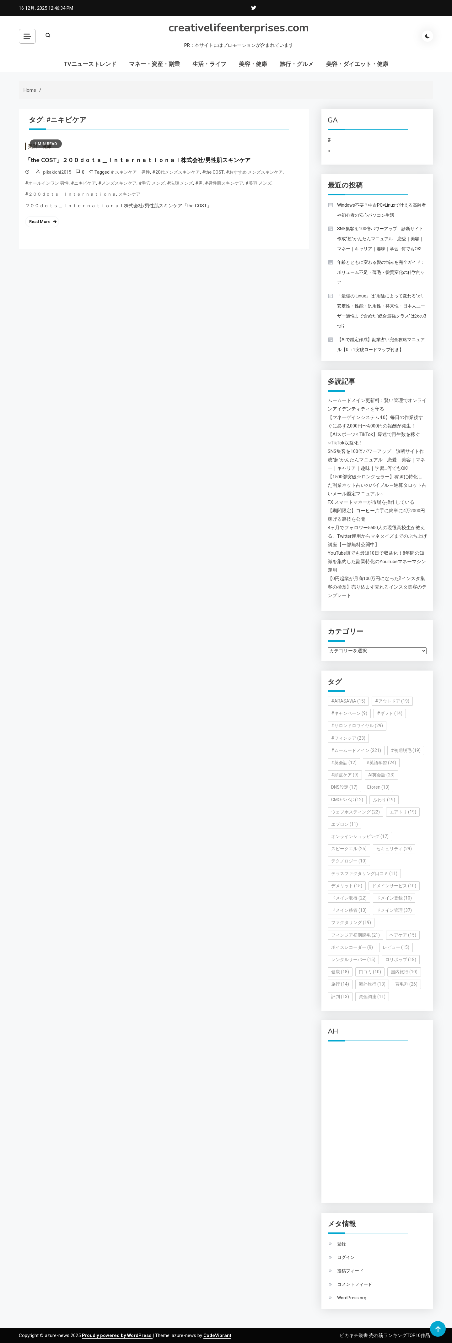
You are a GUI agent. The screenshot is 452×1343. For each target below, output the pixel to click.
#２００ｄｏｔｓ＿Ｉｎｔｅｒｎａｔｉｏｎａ (70, 194)
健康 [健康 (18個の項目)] (340, 971)
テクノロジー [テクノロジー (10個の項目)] (349, 860)
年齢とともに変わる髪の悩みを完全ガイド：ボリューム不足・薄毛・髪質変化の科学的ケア (381, 272)
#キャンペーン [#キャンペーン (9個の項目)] (349, 713)
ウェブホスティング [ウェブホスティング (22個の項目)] (355, 811)
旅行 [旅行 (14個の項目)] (340, 984)
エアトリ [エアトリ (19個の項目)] (403, 811)
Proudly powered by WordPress (117, 1335)
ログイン (346, 1257)
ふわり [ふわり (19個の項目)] (384, 799)
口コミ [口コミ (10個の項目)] (370, 971)
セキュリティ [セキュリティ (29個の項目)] (394, 848)
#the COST (213, 172)
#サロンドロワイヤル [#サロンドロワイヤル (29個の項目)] (357, 725)
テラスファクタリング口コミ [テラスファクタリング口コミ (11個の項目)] (364, 873)
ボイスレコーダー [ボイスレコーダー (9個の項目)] (352, 947)
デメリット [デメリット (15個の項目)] (346, 885)
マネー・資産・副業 (154, 64)
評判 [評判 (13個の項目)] (340, 996)
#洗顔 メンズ (180, 183)
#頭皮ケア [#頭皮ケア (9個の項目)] (344, 774)
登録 (341, 1243)
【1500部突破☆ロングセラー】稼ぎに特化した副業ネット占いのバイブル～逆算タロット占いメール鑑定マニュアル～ (377, 485)
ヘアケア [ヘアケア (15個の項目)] (403, 935)
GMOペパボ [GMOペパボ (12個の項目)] (347, 799)
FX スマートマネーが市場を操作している (371, 502)
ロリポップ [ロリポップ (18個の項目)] (400, 959)
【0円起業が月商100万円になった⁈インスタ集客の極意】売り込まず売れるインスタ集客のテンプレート (377, 587)
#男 (199, 183)
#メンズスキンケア (117, 183)
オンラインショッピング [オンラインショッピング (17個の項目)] (360, 836)
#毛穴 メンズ (152, 183)
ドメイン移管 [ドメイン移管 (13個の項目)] (349, 910)
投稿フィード (350, 1270)
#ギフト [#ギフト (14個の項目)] (389, 713)
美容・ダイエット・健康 (357, 64)
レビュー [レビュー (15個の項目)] (396, 947)
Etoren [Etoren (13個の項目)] (378, 787)
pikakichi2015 (57, 172)
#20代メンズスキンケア (176, 172)
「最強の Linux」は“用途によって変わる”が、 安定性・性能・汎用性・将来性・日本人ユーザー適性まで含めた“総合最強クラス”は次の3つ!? (381, 311)
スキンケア (129, 194)
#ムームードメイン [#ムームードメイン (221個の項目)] (356, 750)
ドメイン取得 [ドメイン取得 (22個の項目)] (349, 897)
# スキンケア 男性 (130, 172)
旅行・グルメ (297, 64)
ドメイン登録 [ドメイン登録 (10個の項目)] (394, 897)
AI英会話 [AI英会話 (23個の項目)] (381, 774)
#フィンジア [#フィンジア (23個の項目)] (348, 738)
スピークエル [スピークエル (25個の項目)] (349, 848)
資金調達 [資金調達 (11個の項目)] (372, 996)
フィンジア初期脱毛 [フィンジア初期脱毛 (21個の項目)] (355, 935)
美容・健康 (253, 64)
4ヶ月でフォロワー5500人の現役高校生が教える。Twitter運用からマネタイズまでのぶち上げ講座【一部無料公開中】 (377, 536)
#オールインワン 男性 (47, 183)
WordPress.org (351, 1297)
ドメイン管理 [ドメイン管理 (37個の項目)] (394, 910)
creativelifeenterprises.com (239, 27)
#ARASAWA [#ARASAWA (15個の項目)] (348, 701)
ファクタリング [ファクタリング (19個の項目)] (351, 922)
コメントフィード (354, 1284)
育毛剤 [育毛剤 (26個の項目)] (406, 984)
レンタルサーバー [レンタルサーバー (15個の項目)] (353, 959)
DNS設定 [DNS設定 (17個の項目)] (344, 787)
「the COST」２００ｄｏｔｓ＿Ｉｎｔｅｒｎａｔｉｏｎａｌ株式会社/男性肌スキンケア (137, 160)
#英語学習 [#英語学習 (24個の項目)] (381, 762)
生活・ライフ (209, 64)
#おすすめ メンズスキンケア (254, 172)
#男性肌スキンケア (224, 183)
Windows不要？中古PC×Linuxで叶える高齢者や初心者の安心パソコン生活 (381, 210)
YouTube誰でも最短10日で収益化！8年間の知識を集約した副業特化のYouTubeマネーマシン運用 (377, 561)
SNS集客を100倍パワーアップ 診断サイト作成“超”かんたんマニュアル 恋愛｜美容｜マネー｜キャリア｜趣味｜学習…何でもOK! (380, 238)
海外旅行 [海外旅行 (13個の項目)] (372, 984)
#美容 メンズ (258, 183)
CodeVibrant (217, 1335)
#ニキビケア (83, 183)
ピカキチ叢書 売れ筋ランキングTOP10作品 (385, 1335)
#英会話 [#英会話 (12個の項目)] (344, 762)
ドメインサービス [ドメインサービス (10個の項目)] (394, 885)
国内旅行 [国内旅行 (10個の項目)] (404, 971)
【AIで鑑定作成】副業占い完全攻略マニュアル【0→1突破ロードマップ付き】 (381, 344)
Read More (40, 221)
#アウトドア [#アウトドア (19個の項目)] (392, 701)
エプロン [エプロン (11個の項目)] (344, 824)
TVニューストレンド (90, 64)
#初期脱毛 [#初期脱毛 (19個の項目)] (406, 750)
